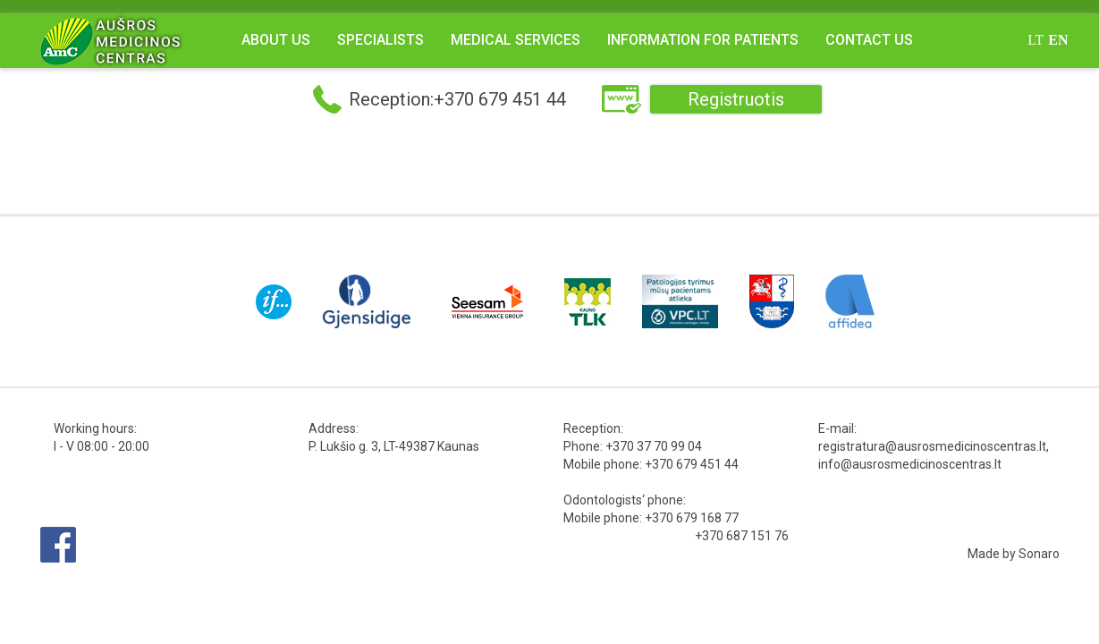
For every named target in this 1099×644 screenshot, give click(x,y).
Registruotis (736, 99)
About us (275, 39)
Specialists (380, 39)
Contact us (869, 39)
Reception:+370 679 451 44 (457, 99)
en (1058, 39)
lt (1035, 39)
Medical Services (515, 39)
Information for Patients (703, 39)
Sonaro (1039, 554)
